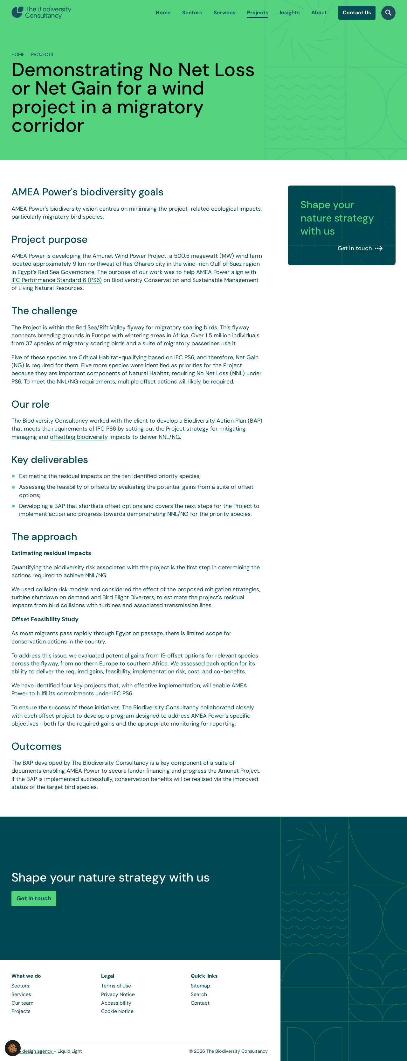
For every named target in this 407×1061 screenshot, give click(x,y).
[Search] (388, 13)
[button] (12, 1047)
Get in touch (355, 248)
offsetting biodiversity (79, 437)
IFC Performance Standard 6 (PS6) (56, 280)
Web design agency (32, 1051)
